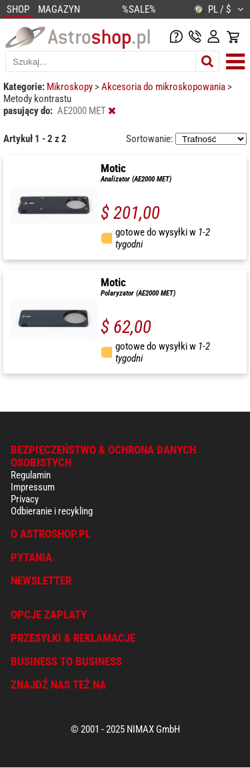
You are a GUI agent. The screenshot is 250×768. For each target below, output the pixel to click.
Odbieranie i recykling (52, 511)
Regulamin (31, 475)
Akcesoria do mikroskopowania (164, 87)
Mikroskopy (71, 87)
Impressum (33, 487)
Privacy (25, 499)
